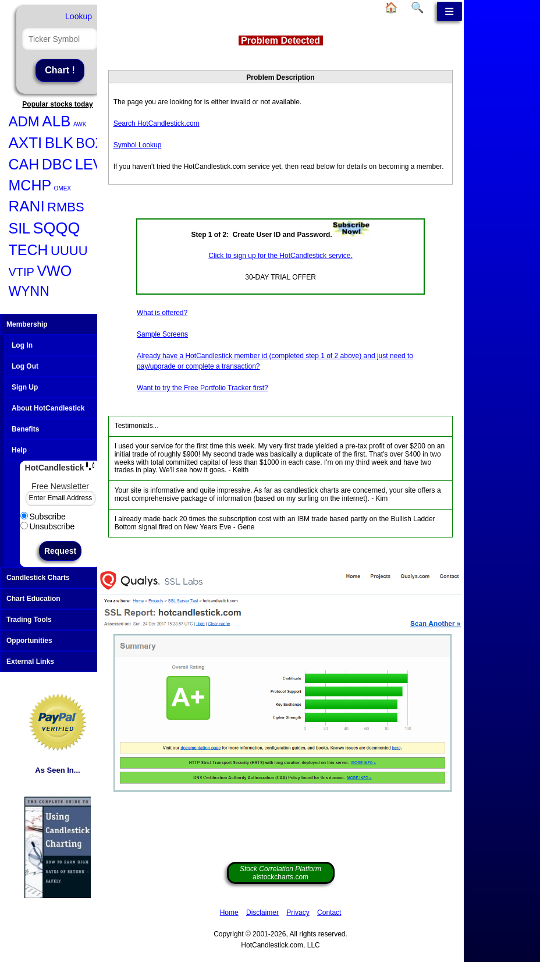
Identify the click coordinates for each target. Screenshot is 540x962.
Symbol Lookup (137, 145)
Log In (22, 345)
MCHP (30, 185)
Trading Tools (59, 620)
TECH (28, 250)
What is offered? (162, 313)
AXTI (25, 142)
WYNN (29, 291)
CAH (24, 164)
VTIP (21, 272)
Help (19, 450)
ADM (24, 121)
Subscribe (43, 516)
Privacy (297, 912)
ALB (56, 121)
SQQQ (56, 228)
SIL (20, 228)
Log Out (25, 366)
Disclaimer (262, 912)
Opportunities (59, 640)
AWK (79, 124)
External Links (59, 661)
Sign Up (25, 387)
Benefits (25, 429)
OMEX (62, 188)
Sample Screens (162, 334)
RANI (27, 206)
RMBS (65, 207)
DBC (57, 164)
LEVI (90, 164)
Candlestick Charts (59, 578)
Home (229, 912)
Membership (59, 324)
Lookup (78, 16)
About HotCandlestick (48, 408)
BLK (59, 142)
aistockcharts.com (280, 873)
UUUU (69, 250)
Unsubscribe (47, 526)
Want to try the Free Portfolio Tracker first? (202, 388)
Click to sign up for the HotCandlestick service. (280, 256)
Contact (329, 912)
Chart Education (59, 599)
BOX (90, 143)
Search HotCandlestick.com (156, 123)
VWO (54, 271)
